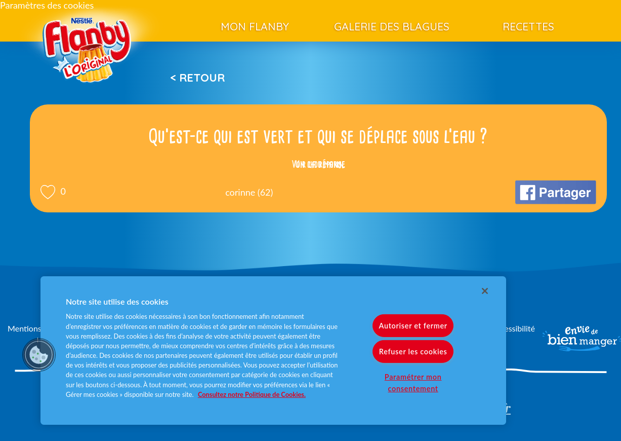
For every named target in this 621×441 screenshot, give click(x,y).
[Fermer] (485, 291)
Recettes (528, 26)
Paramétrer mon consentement (413, 383)
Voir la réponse (318, 164)
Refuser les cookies (413, 351)
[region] (273, 350)
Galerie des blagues (391, 26)
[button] (39, 355)
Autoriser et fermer (413, 325)
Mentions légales (37, 328)
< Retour (197, 77)
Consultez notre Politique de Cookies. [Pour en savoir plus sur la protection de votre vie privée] (252, 394)
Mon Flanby (255, 26)
